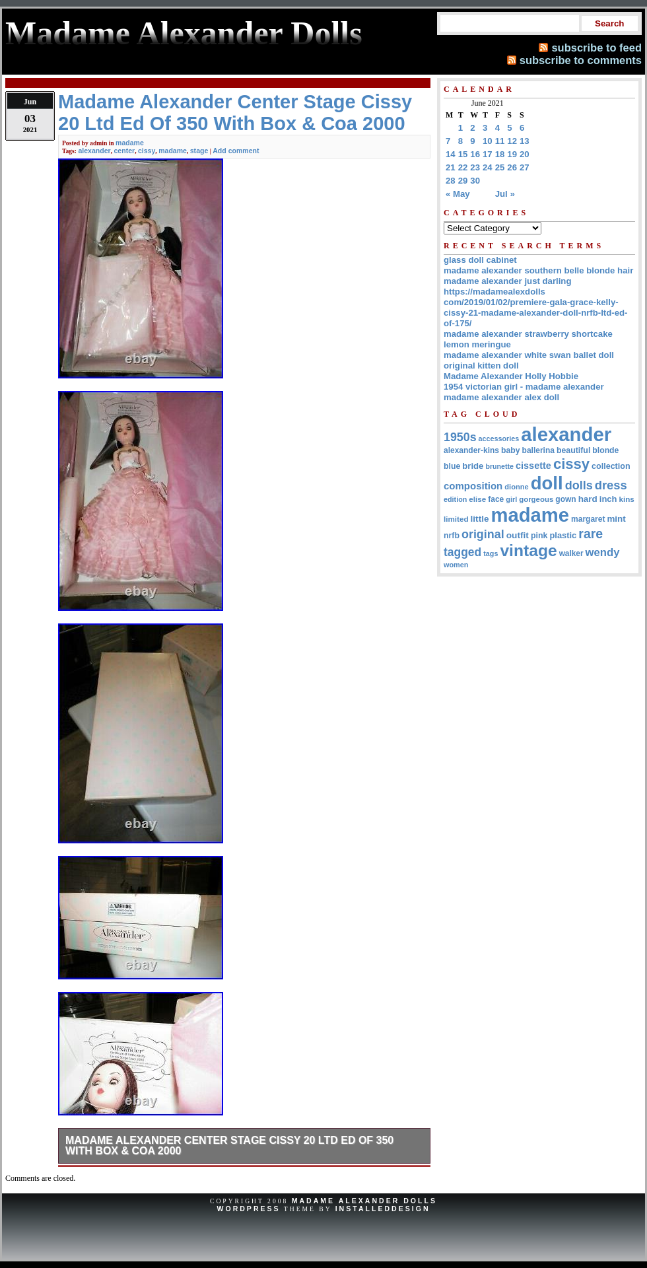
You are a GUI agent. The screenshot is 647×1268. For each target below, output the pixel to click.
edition (455, 499)
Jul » (505, 194)
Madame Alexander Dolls (364, 1201)
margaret (588, 519)
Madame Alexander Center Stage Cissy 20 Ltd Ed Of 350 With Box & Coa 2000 (229, 1145)
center (124, 151)
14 (451, 154)
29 (463, 181)
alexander (94, 151)
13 (524, 141)
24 (488, 167)
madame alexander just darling (508, 281)
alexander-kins (471, 450)
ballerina (538, 450)
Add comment (236, 151)
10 (488, 141)
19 (512, 154)
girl (511, 499)
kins (626, 499)
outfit (517, 535)
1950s (460, 437)
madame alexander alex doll (501, 397)
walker (571, 553)
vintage (528, 550)
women (456, 565)
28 (451, 181)
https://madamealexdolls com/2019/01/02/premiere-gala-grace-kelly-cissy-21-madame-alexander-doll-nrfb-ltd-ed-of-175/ (535, 307)
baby (510, 450)
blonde (605, 450)
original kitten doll (481, 365)
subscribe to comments (581, 60)
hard (587, 499)
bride (472, 466)
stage (199, 151)
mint (616, 519)
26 (512, 167)
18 (500, 154)
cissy (146, 151)
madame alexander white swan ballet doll (529, 355)
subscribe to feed (596, 47)
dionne (516, 487)
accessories (499, 438)
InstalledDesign (382, 1209)
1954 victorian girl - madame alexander (524, 387)
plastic (562, 535)
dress (611, 485)
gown (565, 499)
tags (490, 553)
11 (500, 141)
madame (130, 143)
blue (452, 466)
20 (524, 154)
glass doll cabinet (480, 260)
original (482, 534)
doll (547, 483)
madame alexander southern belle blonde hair (538, 270)
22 (463, 167)
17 (488, 154)
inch (608, 499)
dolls (579, 485)
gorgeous (536, 499)
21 (451, 167)
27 (524, 167)
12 (512, 141)
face (496, 499)
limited (456, 518)
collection (611, 466)
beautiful (573, 450)
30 (475, 181)
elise (477, 499)
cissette (533, 465)
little (480, 519)
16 (475, 154)
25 (500, 167)
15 (463, 154)
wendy (603, 552)
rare (590, 533)
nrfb (452, 535)
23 (475, 167)
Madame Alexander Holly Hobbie (511, 376)
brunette (499, 466)
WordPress (248, 1209)
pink (539, 535)
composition (473, 485)
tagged (462, 552)
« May (458, 194)
